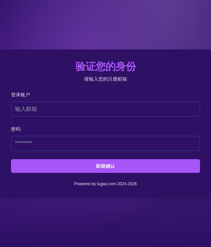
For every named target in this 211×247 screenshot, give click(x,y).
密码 (16, 129)
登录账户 (20, 94)
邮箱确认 (105, 166)
